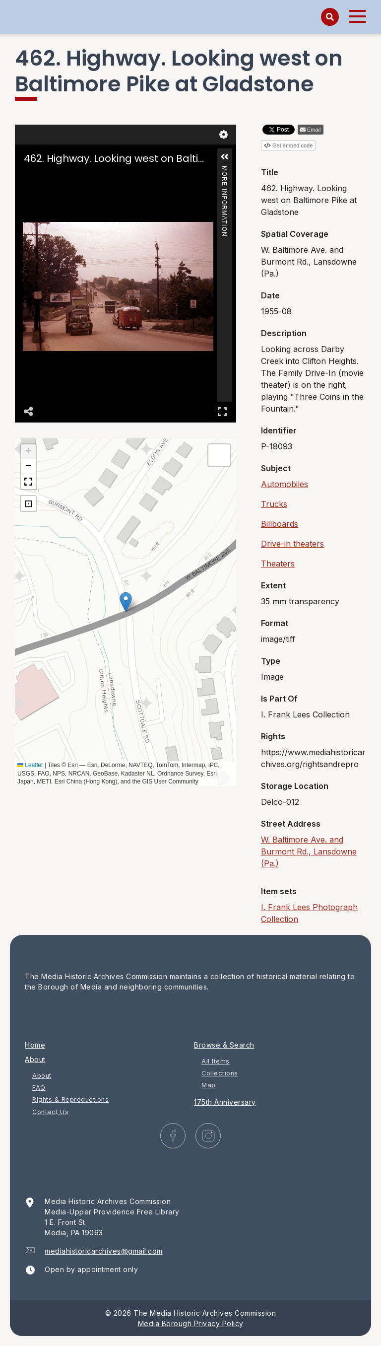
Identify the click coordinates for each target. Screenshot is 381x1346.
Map (208, 1085)
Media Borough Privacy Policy (191, 1323)
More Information (224, 170)
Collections (219, 1073)
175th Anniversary (225, 1102)
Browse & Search (224, 1045)
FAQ (39, 1087)
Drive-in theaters (292, 544)
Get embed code (292, 145)
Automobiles (284, 484)
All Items (215, 1061)
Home (35, 1045)
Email (314, 130)
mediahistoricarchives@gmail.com (104, 1251)
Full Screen (222, 411)
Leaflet (30, 765)
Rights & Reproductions (70, 1099)
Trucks (274, 504)
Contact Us (50, 1112)
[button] (225, 157)
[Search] (330, 17)
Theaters (278, 563)
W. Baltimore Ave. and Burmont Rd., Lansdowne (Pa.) (309, 851)
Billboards (279, 524)
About (35, 1059)
